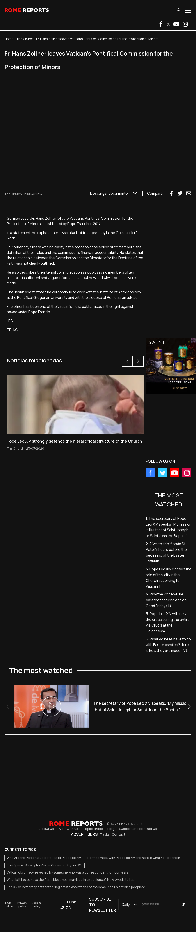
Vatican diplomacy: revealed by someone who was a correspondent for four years (67, 872)
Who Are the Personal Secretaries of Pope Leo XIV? (45, 858)
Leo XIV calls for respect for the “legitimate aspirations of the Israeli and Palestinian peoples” (76, 887)
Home (9, 39)
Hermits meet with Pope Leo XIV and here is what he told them (133, 858)
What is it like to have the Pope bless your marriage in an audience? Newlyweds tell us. (71, 879)
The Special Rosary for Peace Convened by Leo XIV (44, 865)
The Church (25, 39)
